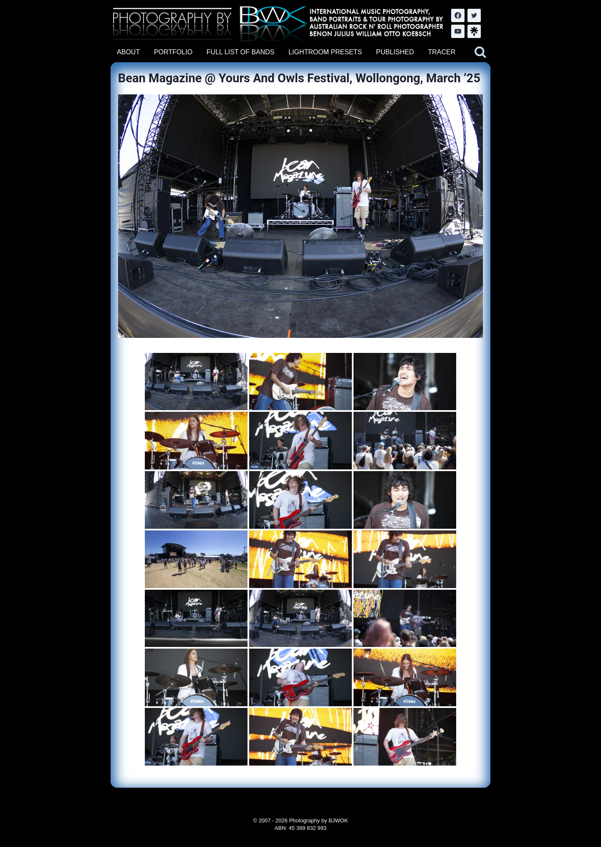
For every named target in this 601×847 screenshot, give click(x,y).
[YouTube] (458, 31)
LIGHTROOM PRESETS (325, 52)
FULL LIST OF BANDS (241, 52)
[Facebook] (458, 15)
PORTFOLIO (173, 52)
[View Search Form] (480, 52)
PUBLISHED (395, 52)
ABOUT (128, 52)
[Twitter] (474, 15)
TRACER (441, 52)
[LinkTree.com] (474, 31)
